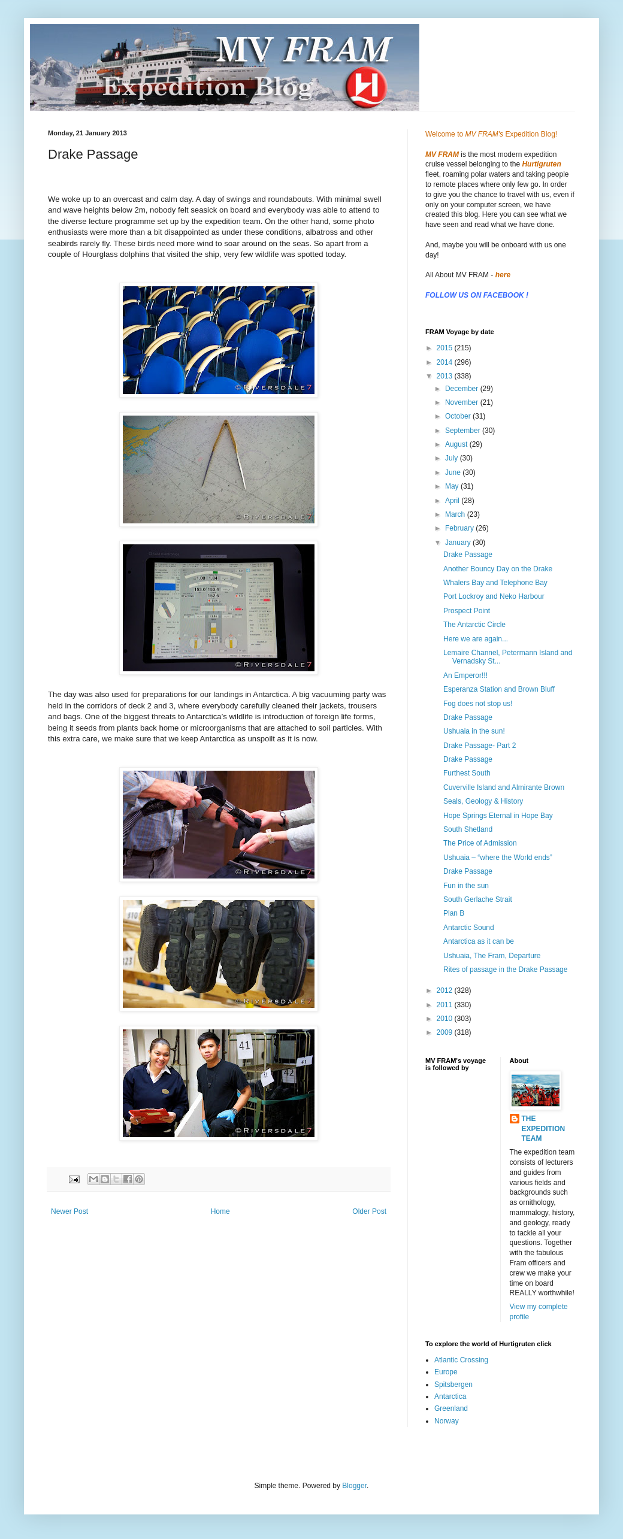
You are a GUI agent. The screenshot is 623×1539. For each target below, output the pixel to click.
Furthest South (467, 773)
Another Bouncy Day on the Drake (497, 569)
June (453, 472)
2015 (446, 348)
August (457, 444)
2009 (446, 1032)
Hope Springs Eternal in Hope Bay (498, 815)
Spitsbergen (453, 1384)
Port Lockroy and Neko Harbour (494, 596)
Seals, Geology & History (483, 801)
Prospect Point (466, 611)
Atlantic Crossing (461, 1360)
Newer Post (69, 1211)
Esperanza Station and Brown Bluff (499, 689)
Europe (446, 1372)
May (453, 486)
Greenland (451, 1408)
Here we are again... (475, 639)
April (453, 500)
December (462, 388)
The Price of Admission (480, 843)
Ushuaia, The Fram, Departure (492, 956)
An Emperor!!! (465, 675)
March (456, 514)
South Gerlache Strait (477, 899)
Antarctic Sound (468, 927)
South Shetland (467, 829)
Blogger (354, 1486)
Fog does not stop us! (477, 703)
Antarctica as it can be (478, 941)
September (463, 430)
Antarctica (450, 1396)
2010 (446, 1018)
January (459, 542)
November (462, 402)
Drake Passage (467, 554)
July (452, 458)
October (459, 416)
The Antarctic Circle (474, 624)
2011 (446, 1005)
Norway (446, 1421)
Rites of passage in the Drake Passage (505, 969)
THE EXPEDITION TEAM (543, 1128)
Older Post (369, 1211)
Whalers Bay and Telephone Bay (495, 582)
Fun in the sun (466, 885)
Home (220, 1211)
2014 (446, 362)
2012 (446, 990)
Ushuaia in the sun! (474, 731)
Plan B (453, 913)
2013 (446, 376)
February (460, 528)
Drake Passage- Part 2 (479, 745)
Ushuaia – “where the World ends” (497, 857)
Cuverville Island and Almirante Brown (503, 787)
